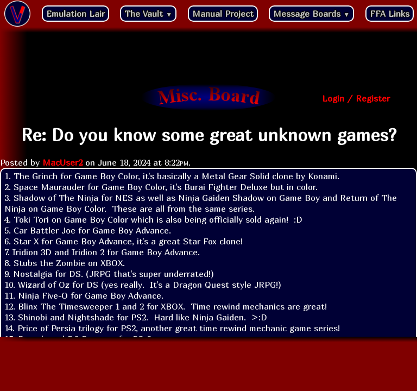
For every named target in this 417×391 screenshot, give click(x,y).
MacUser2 (62, 162)
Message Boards (311, 13)
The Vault (148, 13)
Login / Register (356, 98)
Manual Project (223, 13)
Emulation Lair (75, 13)
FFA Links (389, 13)
